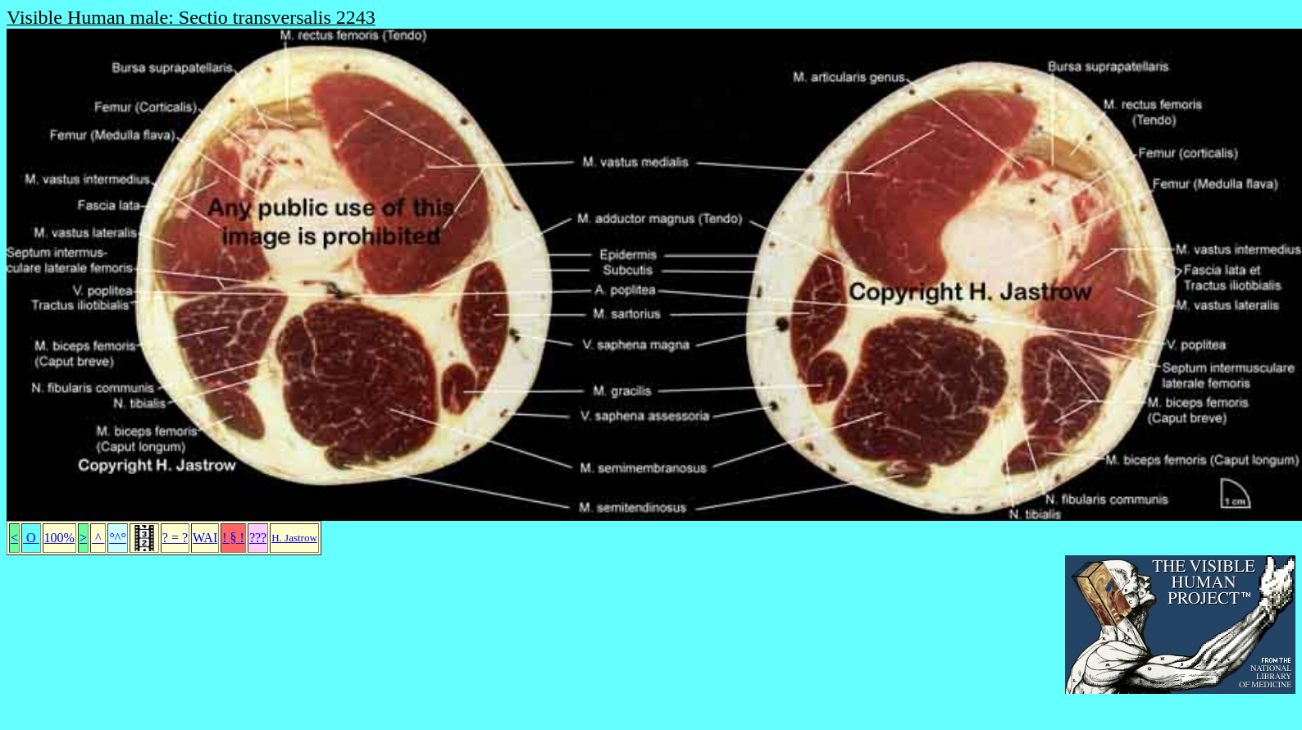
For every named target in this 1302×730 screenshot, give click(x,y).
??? (257, 538)
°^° (117, 538)
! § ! (233, 538)
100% (59, 538)
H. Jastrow (294, 538)
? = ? (175, 538)
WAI (205, 538)
